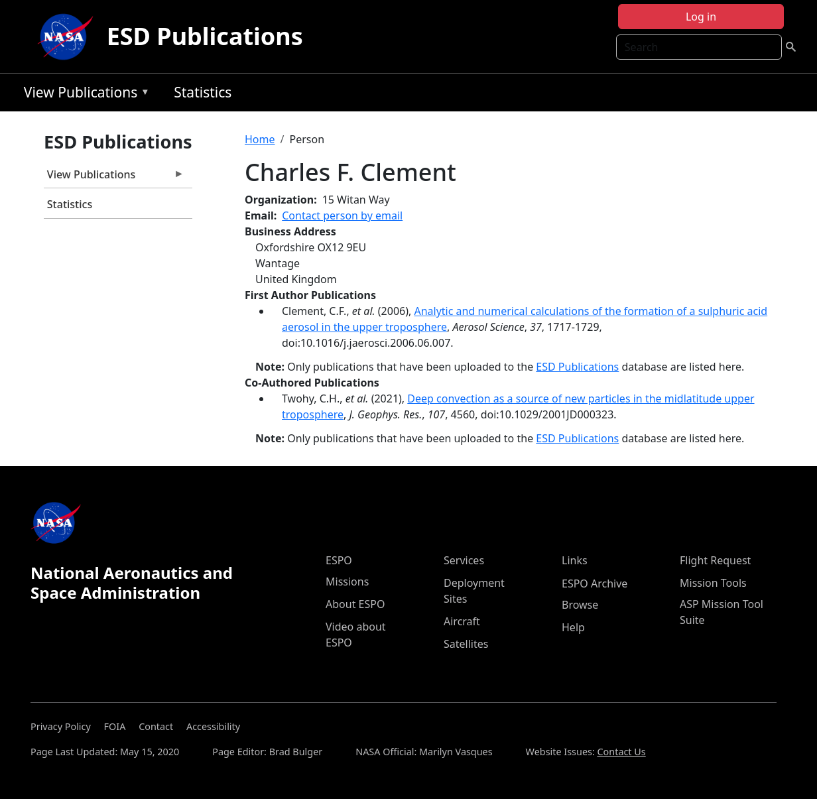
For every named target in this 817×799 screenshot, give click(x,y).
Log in (701, 16)
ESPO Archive (594, 583)
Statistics (202, 92)
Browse (580, 604)
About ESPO (355, 604)
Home (260, 139)
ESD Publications (205, 36)
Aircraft (462, 621)
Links (575, 560)
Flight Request (715, 560)
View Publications (83, 94)
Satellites (466, 644)
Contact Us (621, 751)
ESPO (339, 560)
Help (573, 627)
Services (464, 560)
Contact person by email (342, 215)
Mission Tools (713, 583)
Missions (347, 581)
